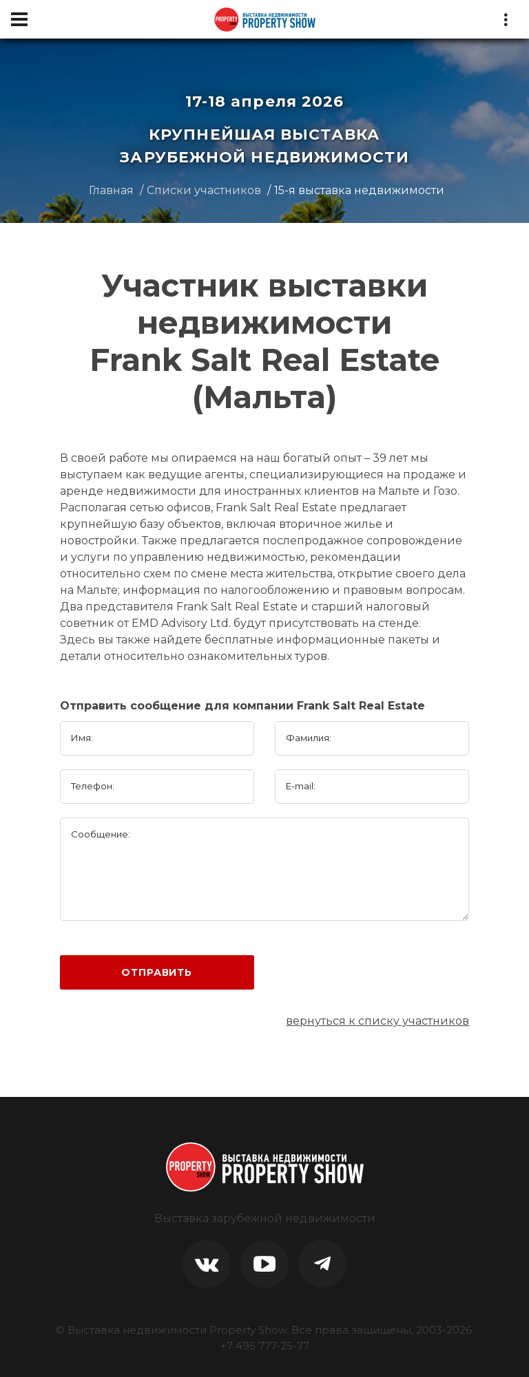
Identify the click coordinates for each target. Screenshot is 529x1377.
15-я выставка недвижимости (359, 190)
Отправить (156, 972)
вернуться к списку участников (377, 1020)
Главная (111, 190)
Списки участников (204, 190)
